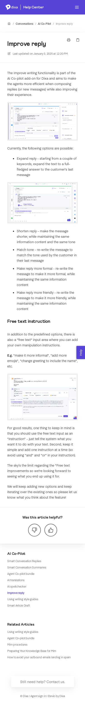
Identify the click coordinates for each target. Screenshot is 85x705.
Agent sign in (38, 696)
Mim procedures (17, 644)
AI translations (15, 580)
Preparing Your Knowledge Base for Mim (31, 651)
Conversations (24, 23)
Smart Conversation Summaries (26, 567)
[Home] (11, 7)
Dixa (62, 696)
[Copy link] (77, 40)
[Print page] (68, 40)
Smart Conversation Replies (24, 561)
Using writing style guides (22, 599)
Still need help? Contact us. (42, 681)
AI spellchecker (16, 586)
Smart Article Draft (18, 605)
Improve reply (64, 23)
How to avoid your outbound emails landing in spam (39, 657)
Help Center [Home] (33, 7)
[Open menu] (76, 7)
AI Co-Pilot (44, 23)
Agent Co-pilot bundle (20, 573)
